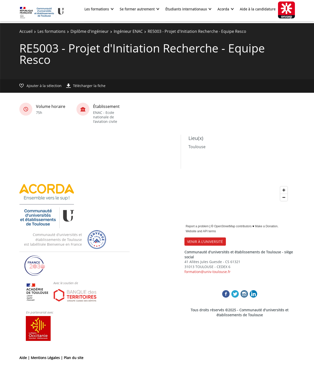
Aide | (25, 357)
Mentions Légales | (47, 357)
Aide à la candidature (258, 9)
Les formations (96, 9)
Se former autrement (137, 9)
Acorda (223, 9)
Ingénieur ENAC (128, 31)
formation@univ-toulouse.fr (207, 271)
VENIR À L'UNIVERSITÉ (205, 241)
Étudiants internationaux (186, 9)
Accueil (26, 31)
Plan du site (73, 357)
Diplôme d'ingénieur (89, 31)
